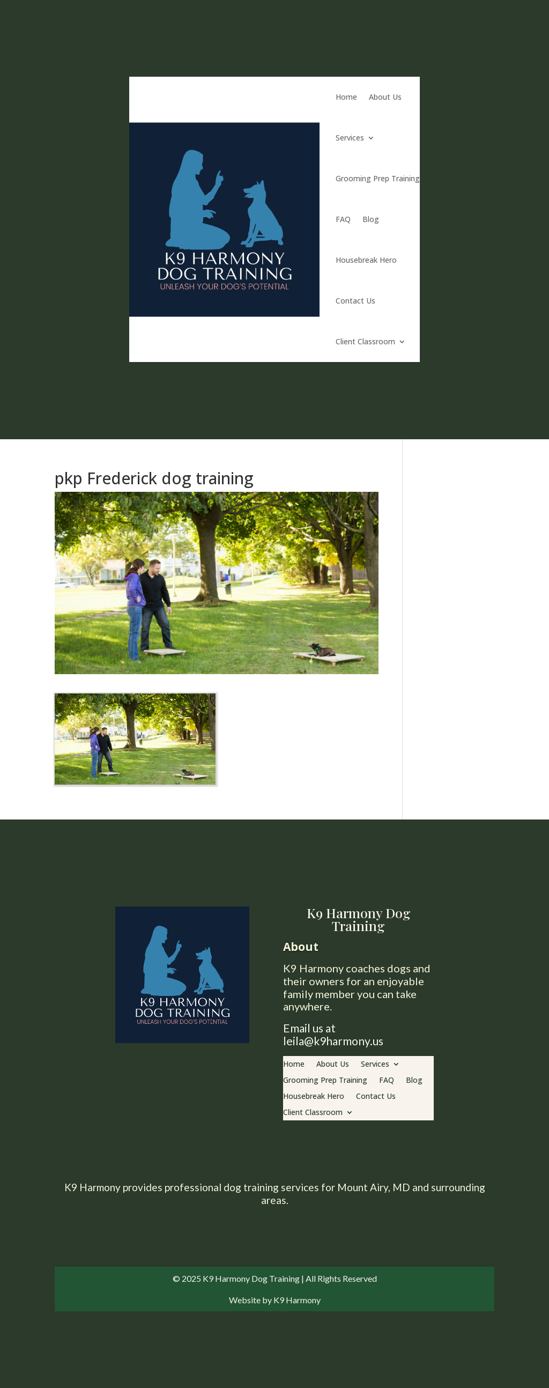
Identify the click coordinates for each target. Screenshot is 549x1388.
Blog (370, 219)
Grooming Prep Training (378, 178)
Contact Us (355, 301)
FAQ (343, 219)
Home (346, 97)
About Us (385, 97)
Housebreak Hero (366, 260)
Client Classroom (365, 341)
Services (350, 137)
